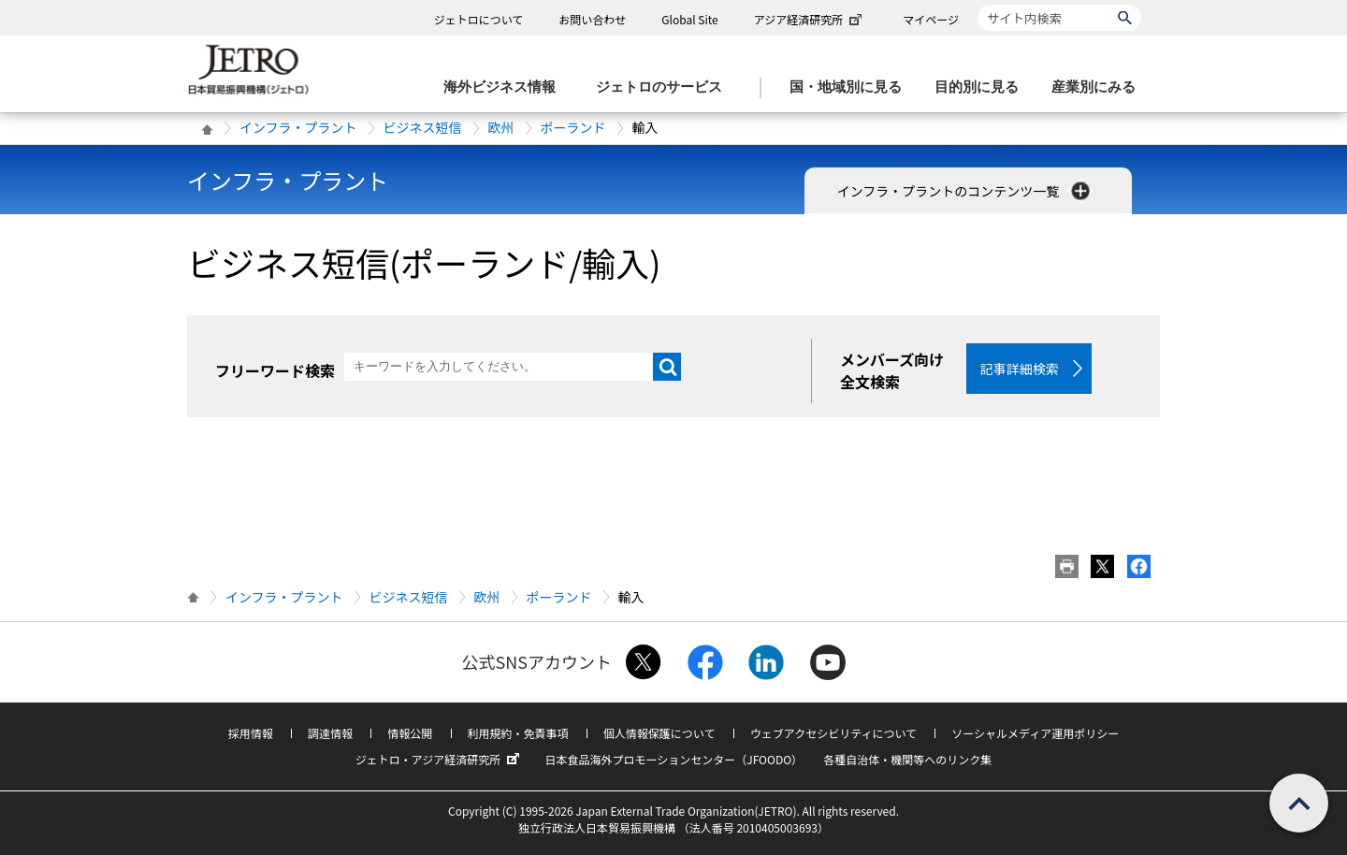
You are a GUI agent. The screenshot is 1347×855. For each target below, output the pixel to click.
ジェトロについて (479, 19)
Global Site (689, 19)
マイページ (931, 19)
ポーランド (573, 127)
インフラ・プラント (298, 127)
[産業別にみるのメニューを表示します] (1099, 87)
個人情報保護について (659, 733)
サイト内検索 (977, 4)
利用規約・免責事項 (518, 733)
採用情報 (250, 733)
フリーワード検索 (275, 370)
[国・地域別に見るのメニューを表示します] (851, 87)
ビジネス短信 (423, 127)
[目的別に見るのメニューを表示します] (982, 87)
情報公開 (409, 733)
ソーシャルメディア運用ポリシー (1035, 733)
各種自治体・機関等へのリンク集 (907, 759)
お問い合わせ (592, 19)
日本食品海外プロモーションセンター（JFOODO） (673, 759)
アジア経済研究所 (810, 19)
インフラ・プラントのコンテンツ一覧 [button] (965, 190)
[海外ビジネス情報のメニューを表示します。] (505, 87)
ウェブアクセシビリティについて (833, 733)
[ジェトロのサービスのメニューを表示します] (664, 87)
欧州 (501, 127)
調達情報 (330, 733)
